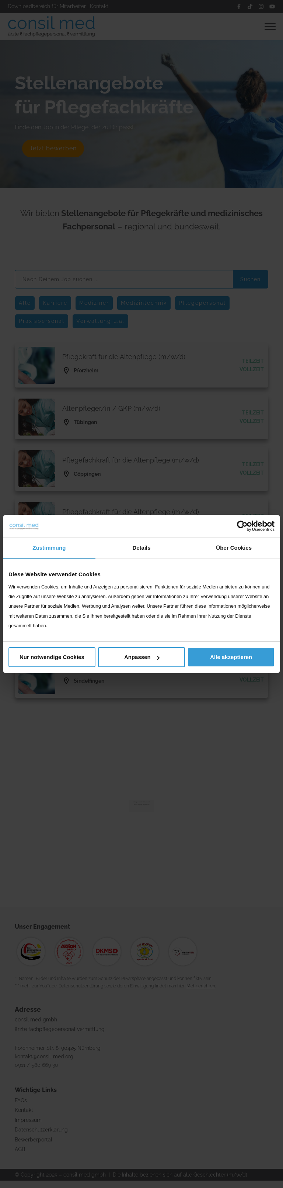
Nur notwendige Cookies (52, 657)
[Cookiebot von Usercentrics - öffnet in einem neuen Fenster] (242, 526)
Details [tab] (141, 547)
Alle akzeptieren (231, 657)
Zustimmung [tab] (49, 547)
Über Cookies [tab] (234, 547)
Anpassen (142, 657)
